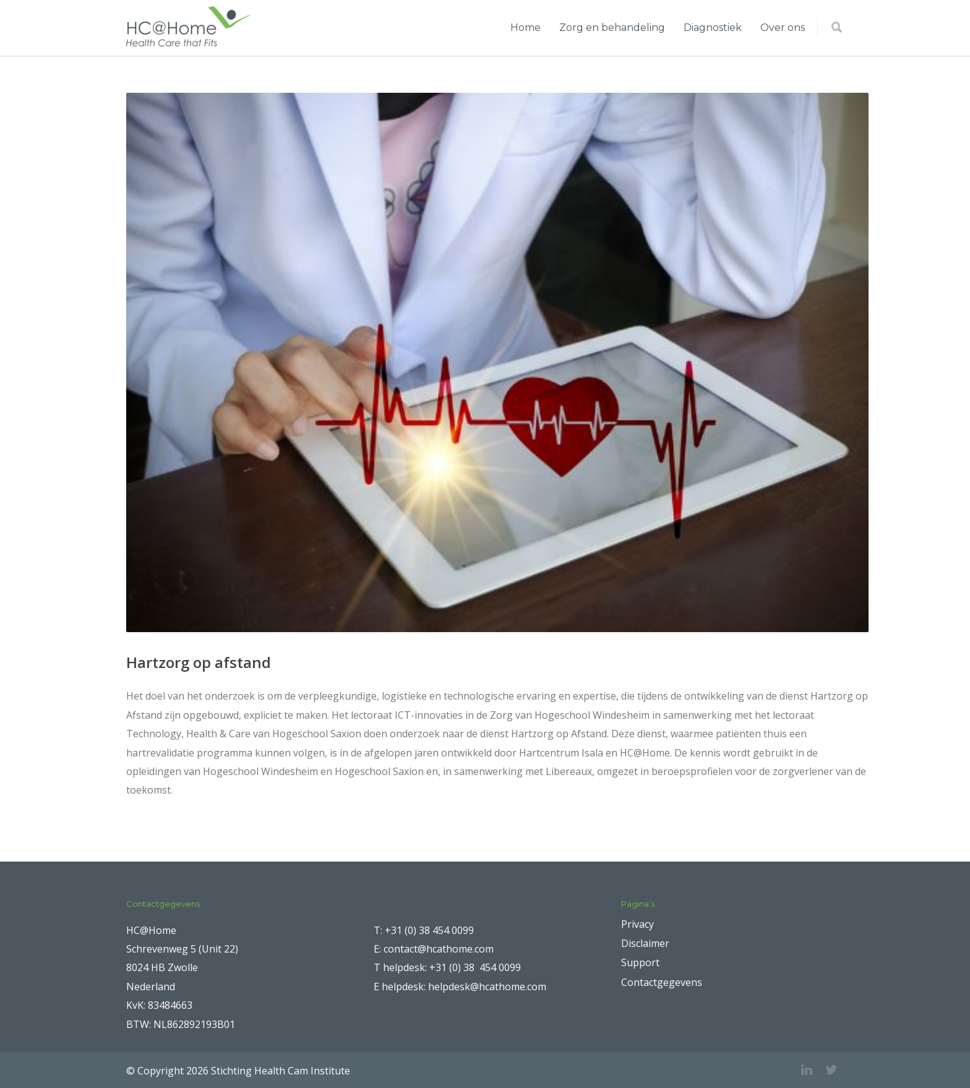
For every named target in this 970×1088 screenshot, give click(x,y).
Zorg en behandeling (612, 27)
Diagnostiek (713, 27)
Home (525, 27)
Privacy (637, 924)
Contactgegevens (661, 982)
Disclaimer (645, 943)
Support (640, 962)
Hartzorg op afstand (198, 662)
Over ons (782, 27)
